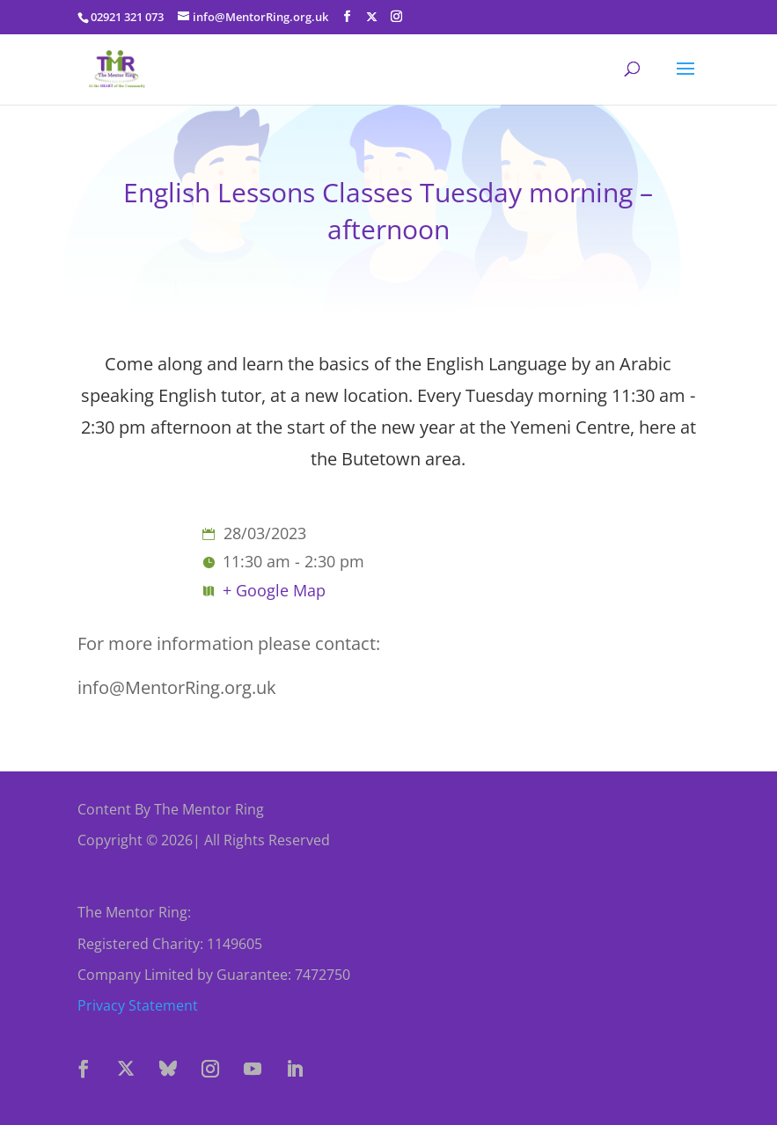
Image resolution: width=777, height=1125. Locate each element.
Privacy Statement (137, 1005)
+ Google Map (274, 590)
